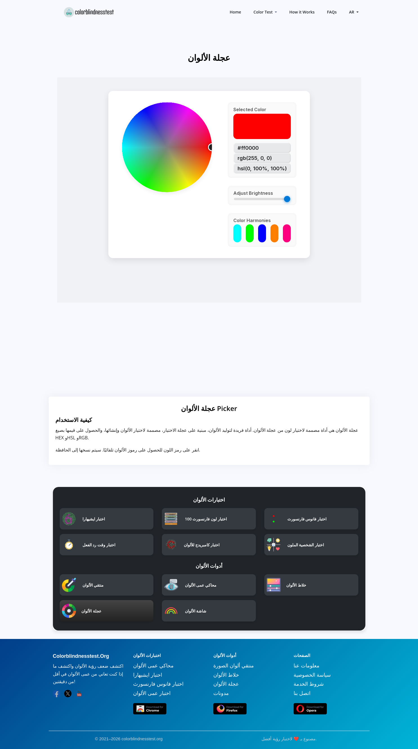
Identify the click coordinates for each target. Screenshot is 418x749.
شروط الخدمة (309, 684)
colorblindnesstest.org (142, 738)
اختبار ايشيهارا (147, 675)
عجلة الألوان (226, 684)
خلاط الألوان (226, 675)
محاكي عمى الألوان (153, 665)
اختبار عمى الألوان (152, 693)
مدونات (221, 693)
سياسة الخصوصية (312, 675)
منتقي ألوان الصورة (233, 665)
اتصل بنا (302, 693)
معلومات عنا (306, 665)
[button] (353, 12)
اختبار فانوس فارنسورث (158, 684)
